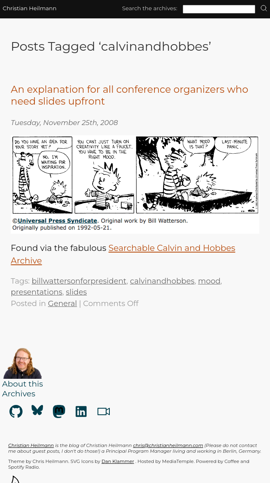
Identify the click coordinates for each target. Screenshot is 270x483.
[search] (264, 9)
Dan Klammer (118, 461)
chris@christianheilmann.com (168, 445)
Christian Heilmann (30, 8)
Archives (18, 393)
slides (76, 292)
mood (209, 281)
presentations (36, 292)
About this (22, 384)
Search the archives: (149, 8)
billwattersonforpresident (79, 281)
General (62, 303)
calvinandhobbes (162, 281)
